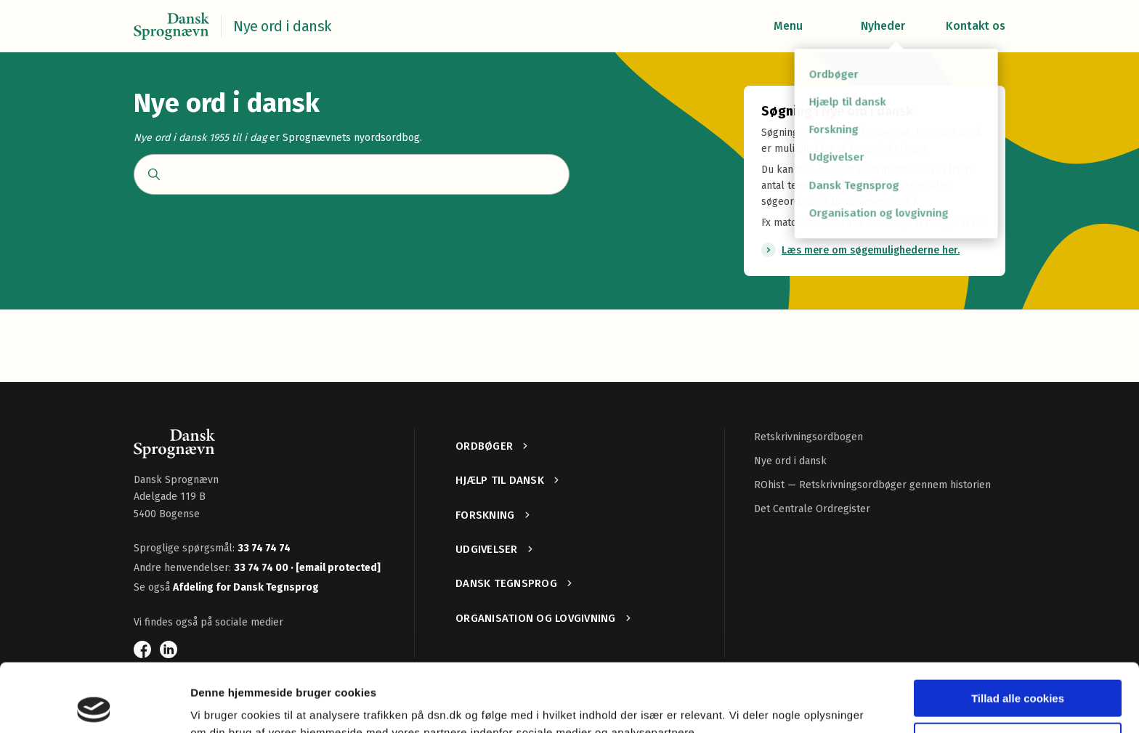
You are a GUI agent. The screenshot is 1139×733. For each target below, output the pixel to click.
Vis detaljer (219, 704)
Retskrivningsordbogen (808, 437)
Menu (788, 26)
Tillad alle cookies (1017, 630)
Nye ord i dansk (790, 461)
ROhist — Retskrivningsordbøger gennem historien (872, 485)
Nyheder (883, 26)
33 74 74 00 (262, 568)
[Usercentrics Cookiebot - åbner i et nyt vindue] (94, 705)
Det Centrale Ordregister (812, 509)
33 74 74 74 (264, 548)
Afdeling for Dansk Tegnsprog (246, 587)
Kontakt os (975, 26)
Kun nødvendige (1018, 672)
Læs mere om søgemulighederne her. (871, 250)
